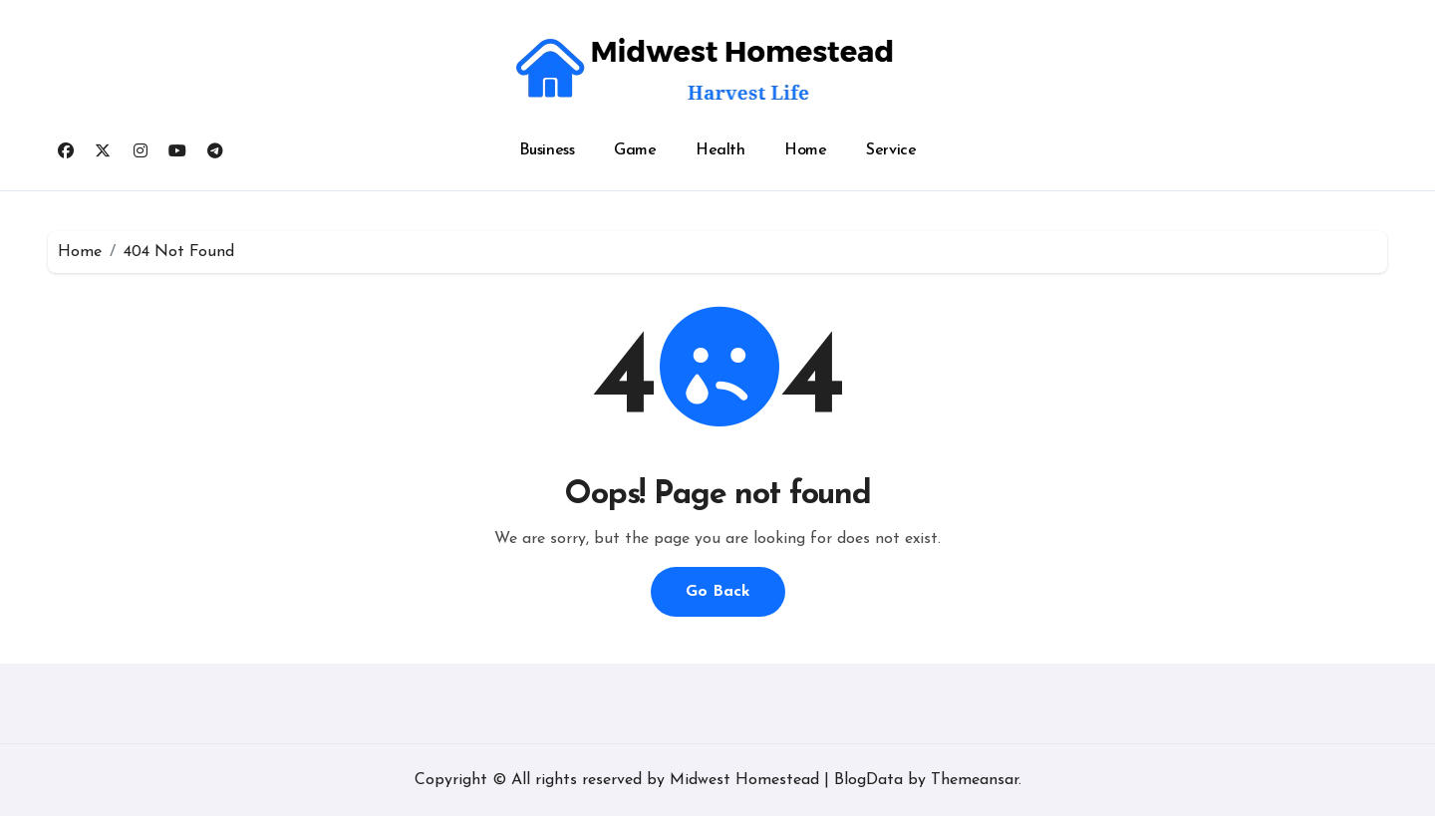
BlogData (868, 780)
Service (891, 150)
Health (720, 150)
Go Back (718, 592)
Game (635, 150)
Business (546, 150)
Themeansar (974, 780)
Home (805, 150)
